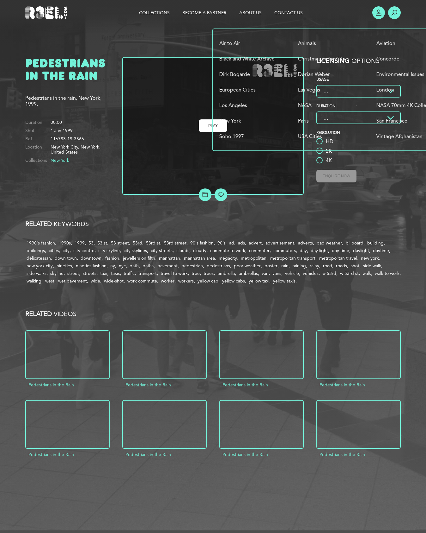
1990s (65, 242)
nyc (122, 265)
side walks (36, 273)
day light (319, 250)
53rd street (175, 242)
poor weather (247, 265)
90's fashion (202, 242)
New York (60, 160)
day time (340, 250)
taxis (115, 273)
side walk (372, 265)
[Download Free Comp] (221, 194)
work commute (142, 280)
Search (394, 12)
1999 (80, 242)
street (73, 273)
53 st (102, 242)
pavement (167, 265)
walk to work (387, 273)
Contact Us (288, 12)
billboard (354, 242)
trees (209, 273)
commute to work (227, 250)
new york (370, 258)
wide (95, 280)
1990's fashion (41, 242)
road (327, 265)
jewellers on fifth (139, 258)
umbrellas (248, 273)
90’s (221, 242)
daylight (361, 250)
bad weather (329, 242)
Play (213, 126)
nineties (64, 265)
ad (231, 242)
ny (112, 265)
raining (299, 265)
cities (54, 250)
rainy (314, 265)
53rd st (153, 242)
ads (241, 242)
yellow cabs (233, 280)
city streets (162, 250)
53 (91, 242)
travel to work (174, 273)
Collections (154, 12)
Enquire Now (336, 176)
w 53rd (329, 273)
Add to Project (205, 194)
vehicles (311, 273)
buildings (36, 250)
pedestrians (218, 265)
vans (276, 273)
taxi (103, 273)
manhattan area (199, 258)
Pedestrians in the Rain (51, 384)
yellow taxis (284, 280)
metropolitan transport (292, 258)
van (265, 273)
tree (196, 273)
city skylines (135, 250)
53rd (137, 242)
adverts (305, 242)
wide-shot (114, 280)
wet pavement (72, 280)
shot (355, 265)
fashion (112, 258)
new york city (40, 265)
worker (167, 280)
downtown (91, 258)
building (375, 242)
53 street (120, 242)
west (49, 280)
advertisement (279, 242)
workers (186, 280)
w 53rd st (349, 273)
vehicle (292, 273)
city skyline (109, 250)
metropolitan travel (338, 258)
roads (341, 265)
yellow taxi (259, 280)
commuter (259, 250)
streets (89, 273)
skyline (57, 273)
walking (34, 280)
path (134, 265)
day (303, 250)
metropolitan (253, 258)
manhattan (169, 258)
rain (285, 265)
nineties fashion (91, 265)
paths (148, 265)
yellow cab (208, 280)
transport (147, 273)
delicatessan (39, 258)
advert (255, 242)
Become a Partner (204, 12)
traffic (129, 273)
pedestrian (192, 265)
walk (366, 273)
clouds (182, 250)
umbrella (226, 273)
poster (271, 265)
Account (378, 12)
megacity (228, 258)
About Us (250, 12)
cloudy (199, 250)
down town (66, 258)
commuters (284, 250)
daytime (381, 250)
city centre (83, 250)
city (66, 250)
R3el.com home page (47, 12)
